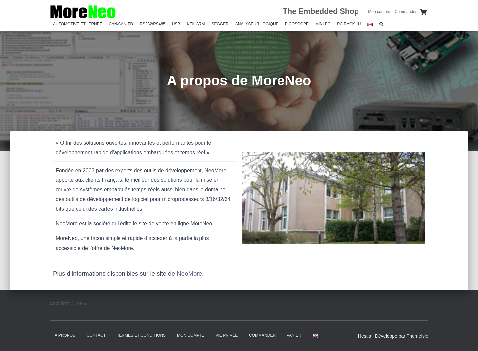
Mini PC (322, 24)
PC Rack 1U (349, 24)
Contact (96, 335)
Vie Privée (227, 335)
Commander (406, 11)
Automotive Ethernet (77, 24)
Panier (294, 335)
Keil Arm (196, 24)
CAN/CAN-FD (121, 24)
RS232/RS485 (152, 24)
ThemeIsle (417, 336)
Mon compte (379, 11)
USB (176, 24)
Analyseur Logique (257, 24)
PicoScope (297, 24)
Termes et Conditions (141, 335)
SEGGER (219, 24)
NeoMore (189, 273)
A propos (65, 335)
